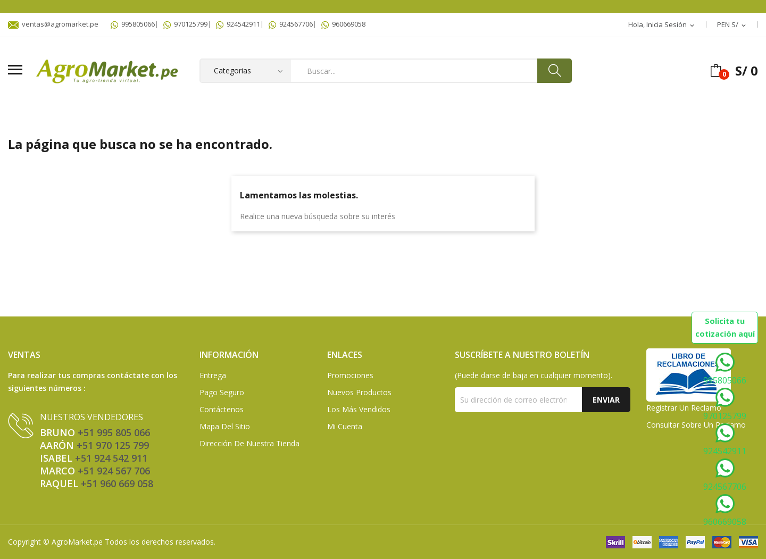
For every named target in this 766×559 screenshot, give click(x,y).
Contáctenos (221, 409)
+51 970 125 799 (113, 445)
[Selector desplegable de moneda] (732, 25)
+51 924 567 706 (114, 470)
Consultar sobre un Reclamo (696, 425)
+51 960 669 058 (117, 483)
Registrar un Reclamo (683, 408)
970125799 (185, 24)
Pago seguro (221, 392)
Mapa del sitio (224, 426)
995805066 (133, 24)
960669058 (343, 24)
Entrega (212, 375)
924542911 (238, 24)
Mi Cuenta (344, 426)
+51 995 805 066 (114, 432)
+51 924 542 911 (111, 458)
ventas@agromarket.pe (53, 24)
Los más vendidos (358, 409)
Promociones (350, 375)
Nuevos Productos (359, 392)
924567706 (291, 24)
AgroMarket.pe (77, 542)
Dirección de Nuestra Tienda (249, 443)
